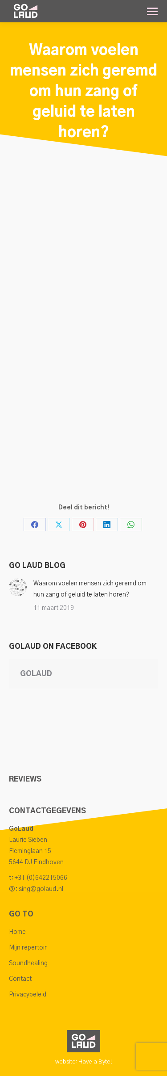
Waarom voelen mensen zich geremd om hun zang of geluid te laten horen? (90, 589)
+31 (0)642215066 (41, 878)
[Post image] (18, 587)
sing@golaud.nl (41, 889)
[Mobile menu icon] (152, 11)
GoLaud (36, 673)
